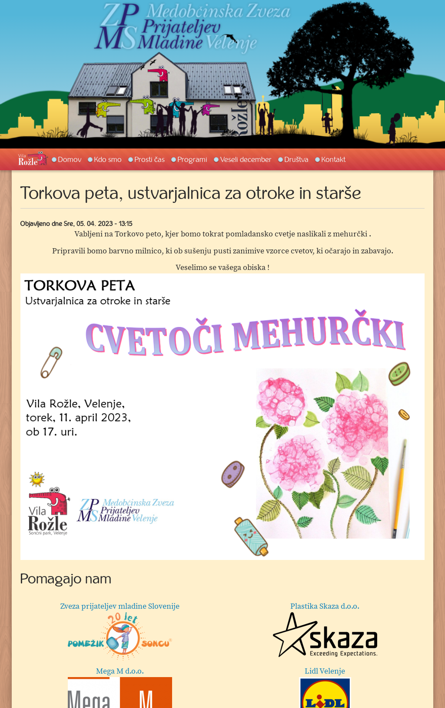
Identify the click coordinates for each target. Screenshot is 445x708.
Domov (69, 159)
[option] (222, 416)
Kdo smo (108, 159)
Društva (297, 159)
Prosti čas (150, 159)
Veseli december (246, 159)
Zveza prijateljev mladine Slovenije (119, 631)
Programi (192, 159)
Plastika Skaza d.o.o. (325, 629)
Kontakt (333, 159)
